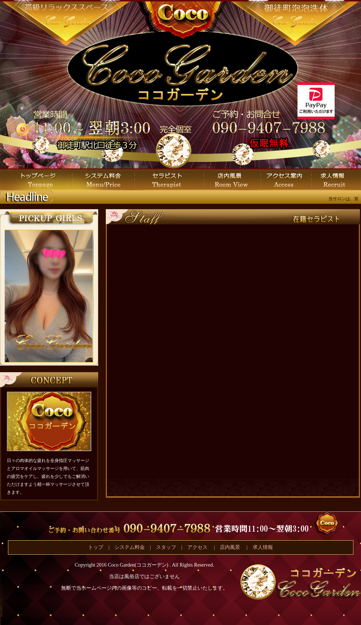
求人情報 (263, 547)
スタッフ (166, 547)
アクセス (198, 547)
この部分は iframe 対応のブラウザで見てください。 (49, 296)
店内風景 (230, 547)
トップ (95, 547)
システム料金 (129, 547)
